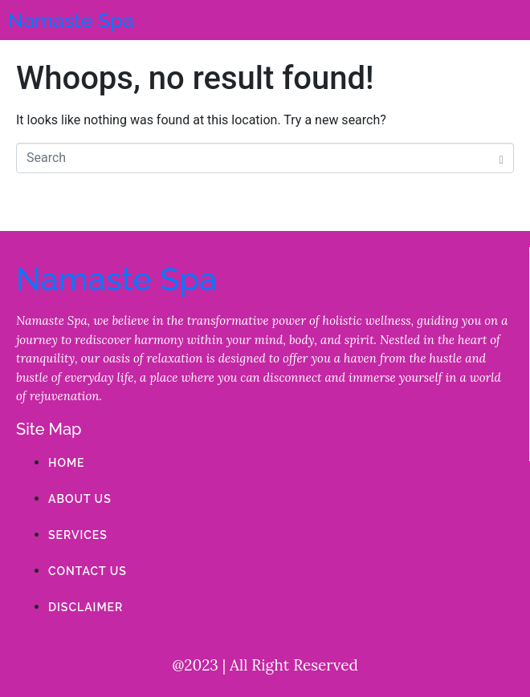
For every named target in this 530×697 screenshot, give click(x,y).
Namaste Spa (71, 20)
